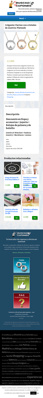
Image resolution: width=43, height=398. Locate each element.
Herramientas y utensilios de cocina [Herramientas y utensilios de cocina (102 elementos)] (12, 380)
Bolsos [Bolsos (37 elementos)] (27, 366)
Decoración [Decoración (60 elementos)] (29, 374)
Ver (16, 84)
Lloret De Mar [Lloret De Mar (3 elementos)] (33, 345)
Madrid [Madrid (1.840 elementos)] (5, 348)
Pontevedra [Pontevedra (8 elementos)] (24, 352)
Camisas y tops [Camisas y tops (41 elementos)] (25, 368)
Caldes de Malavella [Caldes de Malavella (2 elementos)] (23, 338)
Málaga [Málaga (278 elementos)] (18, 348)
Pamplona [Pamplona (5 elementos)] (12, 352)
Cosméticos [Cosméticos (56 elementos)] (31, 371)
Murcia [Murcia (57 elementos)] (12, 349)
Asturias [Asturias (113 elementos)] (29, 334)
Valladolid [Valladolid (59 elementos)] (31, 360)
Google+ (21, 318)
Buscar (11, 14)
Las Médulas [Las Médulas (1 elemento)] (16, 345)
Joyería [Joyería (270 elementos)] (32, 380)
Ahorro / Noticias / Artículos (21, 252)
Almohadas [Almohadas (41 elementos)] (20, 366)
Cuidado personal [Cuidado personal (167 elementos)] (20, 374)
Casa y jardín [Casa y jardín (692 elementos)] (34, 368)
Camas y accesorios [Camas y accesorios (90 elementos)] (16, 369)
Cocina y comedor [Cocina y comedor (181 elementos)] (8, 371)
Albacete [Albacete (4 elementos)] (11, 335)
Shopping (10, 97)
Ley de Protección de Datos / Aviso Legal (21, 316)
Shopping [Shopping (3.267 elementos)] (18, 356)
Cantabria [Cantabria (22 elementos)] (31, 339)
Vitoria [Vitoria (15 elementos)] (9, 363)
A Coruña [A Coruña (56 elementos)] (5, 335)
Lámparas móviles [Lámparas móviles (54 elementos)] (19, 383)
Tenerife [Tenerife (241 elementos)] (37, 356)
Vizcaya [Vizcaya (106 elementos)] (15, 363)
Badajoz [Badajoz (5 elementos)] (35, 335)
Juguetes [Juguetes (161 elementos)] (11, 383)
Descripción (9, 106)
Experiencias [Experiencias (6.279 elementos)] (34, 377)
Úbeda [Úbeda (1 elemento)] (28, 363)
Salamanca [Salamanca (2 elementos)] (31, 352)
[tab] (9, 106)
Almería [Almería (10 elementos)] (24, 335)
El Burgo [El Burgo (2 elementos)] (23, 342)
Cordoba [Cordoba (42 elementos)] (38, 338)
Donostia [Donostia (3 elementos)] (18, 342)
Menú (21, 18)
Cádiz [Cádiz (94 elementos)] (14, 341)
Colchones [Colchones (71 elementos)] (17, 371)
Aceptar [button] (33, 393)
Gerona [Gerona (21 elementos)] (28, 342)
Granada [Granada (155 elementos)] (34, 341)
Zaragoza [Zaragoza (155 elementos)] (22, 363)
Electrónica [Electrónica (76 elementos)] (16, 377)
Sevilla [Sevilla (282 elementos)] (9, 356)
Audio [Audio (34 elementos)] (24, 366)
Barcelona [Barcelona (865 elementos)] (7, 338)
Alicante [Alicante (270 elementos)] (17, 334)
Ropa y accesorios (18, 95)
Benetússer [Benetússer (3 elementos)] (15, 338)
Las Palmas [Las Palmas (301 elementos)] (24, 344)
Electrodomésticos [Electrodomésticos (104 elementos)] (7, 377)
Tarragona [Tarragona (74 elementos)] (28, 356)
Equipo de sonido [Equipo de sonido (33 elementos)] (23, 377)
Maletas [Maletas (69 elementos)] (26, 383)
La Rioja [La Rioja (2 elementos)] (11, 345)
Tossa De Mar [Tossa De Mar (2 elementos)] (5, 360)
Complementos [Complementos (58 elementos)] (24, 371)
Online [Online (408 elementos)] (25, 348)
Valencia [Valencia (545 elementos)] (13, 359)
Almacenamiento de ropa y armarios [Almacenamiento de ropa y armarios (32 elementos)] (9, 366)
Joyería (17, 92)
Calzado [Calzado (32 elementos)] (8, 368)
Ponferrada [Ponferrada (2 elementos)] (18, 352)
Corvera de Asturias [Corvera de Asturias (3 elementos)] (6, 342)
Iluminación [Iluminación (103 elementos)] (26, 380)
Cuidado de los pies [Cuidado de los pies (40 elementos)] (9, 374)
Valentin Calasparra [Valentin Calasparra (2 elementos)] (22, 360)
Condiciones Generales (21, 314)
